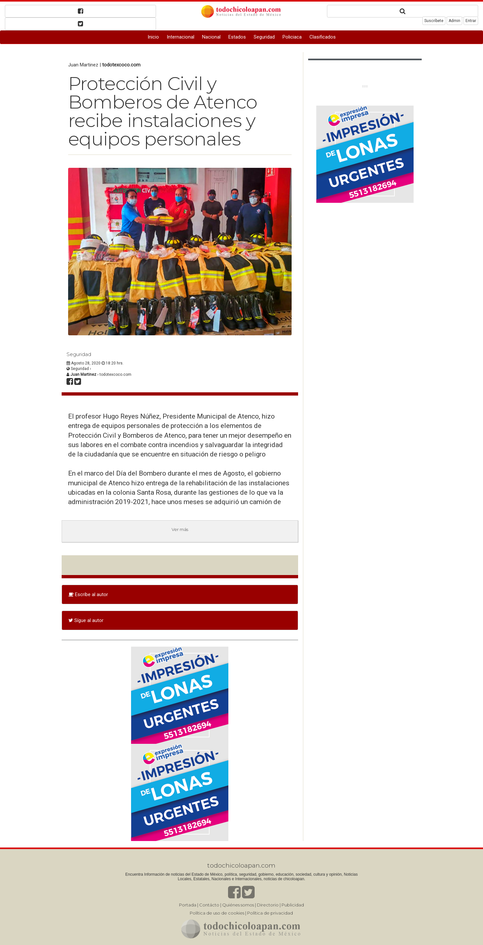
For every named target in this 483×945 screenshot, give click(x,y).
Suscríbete (433, 20)
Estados (237, 37)
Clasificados (322, 37)
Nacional (211, 37)
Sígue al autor (85, 620)
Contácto (209, 904)
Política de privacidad (270, 913)
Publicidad (293, 904)
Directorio (268, 904)
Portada (187, 904)
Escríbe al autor (88, 594)
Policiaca (292, 37)
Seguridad (264, 37)
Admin (454, 20)
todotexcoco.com (121, 65)
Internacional (180, 37)
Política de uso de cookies (217, 913)
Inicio (153, 37)
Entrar (470, 20)
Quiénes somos (238, 904)
